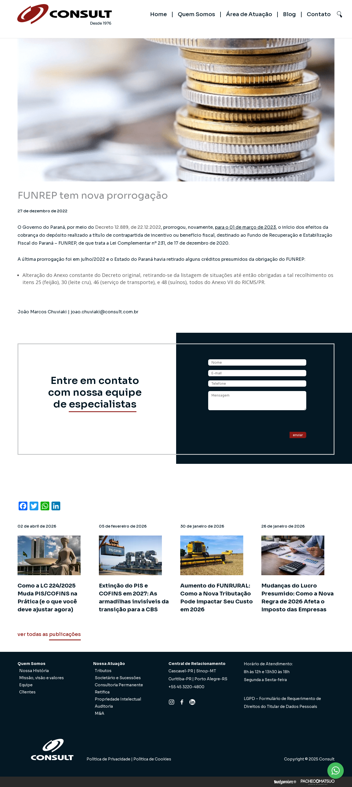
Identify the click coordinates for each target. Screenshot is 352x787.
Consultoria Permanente (119, 684)
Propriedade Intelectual (118, 699)
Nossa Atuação (109, 663)
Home (158, 14)
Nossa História (34, 670)
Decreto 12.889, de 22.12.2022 (128, 227)
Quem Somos (196, 14)
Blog (289, 14)
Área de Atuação (249, 14)
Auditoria (104, 706)
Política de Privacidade (108, 759)
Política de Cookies (152, 759)
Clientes (27, 692)
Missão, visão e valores (41, 677)
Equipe (26, 684)
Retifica (102, 692)
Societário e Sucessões (118, 677)
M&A (99, 713)
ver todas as (49, 634)
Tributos (103, 670)
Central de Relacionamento (196, 663)
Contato (319, 14)
